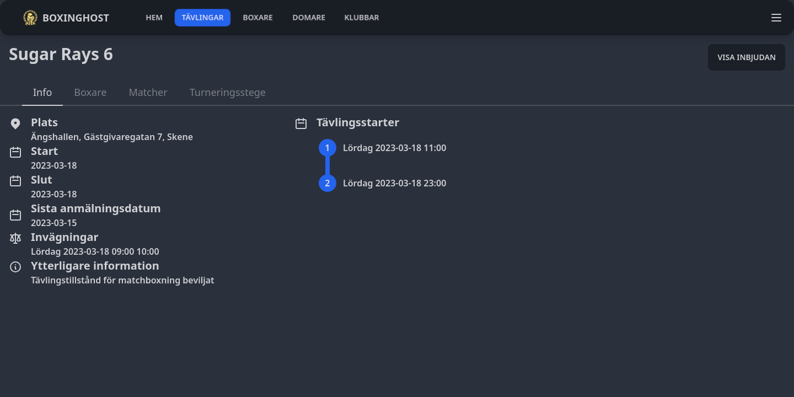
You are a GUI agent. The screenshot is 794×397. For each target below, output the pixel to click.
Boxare (90, 92)
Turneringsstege (228, 92)
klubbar (361, 17)
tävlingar (202, 17)
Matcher (147, 92)
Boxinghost (66, 17)
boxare (258, 17)
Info (42, 92)
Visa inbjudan (746, 57)
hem (154, 17)
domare (309, 17)
